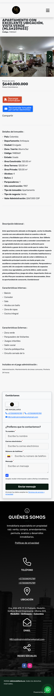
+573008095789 (15, 413)
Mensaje (9, 461)
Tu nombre (10, 431)
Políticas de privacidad (27, 543)
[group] (27, 57)
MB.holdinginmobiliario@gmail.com (23, 417)
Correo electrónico (14, 441)
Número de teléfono (14, 451)
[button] (1, 66)
